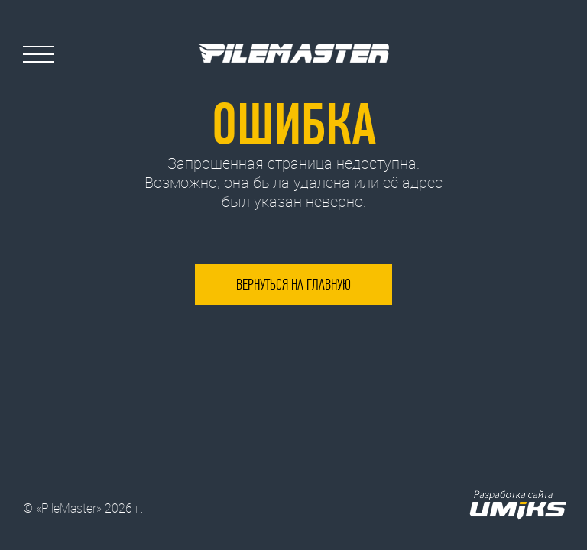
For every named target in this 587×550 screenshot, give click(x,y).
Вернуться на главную (293, 284)
